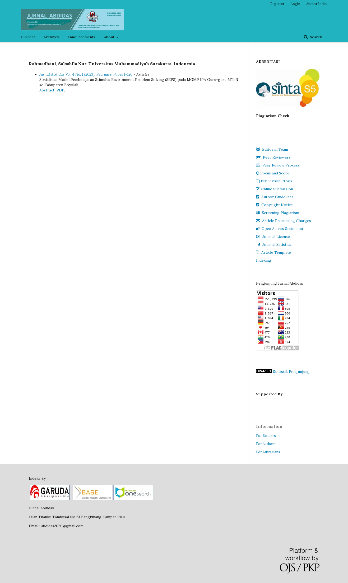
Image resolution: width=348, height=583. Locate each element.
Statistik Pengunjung (291, 371)
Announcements (81, 37)
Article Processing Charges (283, 220)
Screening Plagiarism (277, 212)
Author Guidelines (275, 197)
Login (295, 4)
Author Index (316, 4)
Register (277, 4)
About (109, 37)
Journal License (273, 236)
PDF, (61, 90)
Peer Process (278, 165)
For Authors (266, 444)
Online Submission (274, 189)
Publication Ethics (274, 181)
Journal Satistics (273, 244)
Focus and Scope (273, 173)
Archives (51, 37)
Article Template (273, 252)
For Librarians (268, 452)
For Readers (266, 435)
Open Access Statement (279, 228)
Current (28, 37)
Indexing (263, 260)
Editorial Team (272, 149)
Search (315, 37)
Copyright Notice (274, 204)
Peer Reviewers (273, 157)
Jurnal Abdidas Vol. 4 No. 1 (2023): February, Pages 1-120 (85, 74)
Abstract (46, 90)
